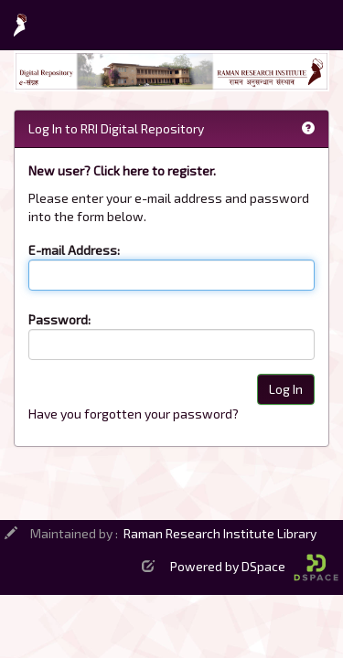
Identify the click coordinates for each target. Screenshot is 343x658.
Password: (59, 319)
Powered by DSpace (254, 566)
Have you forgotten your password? (133, 413)
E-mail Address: (74, 250)
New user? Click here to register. (122, 170)
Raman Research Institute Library (219, 533)
